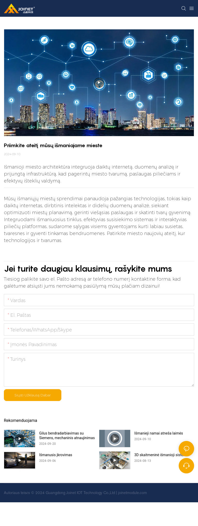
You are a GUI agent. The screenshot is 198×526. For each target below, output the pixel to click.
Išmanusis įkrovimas (55, 455)
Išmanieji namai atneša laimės (158, 433)
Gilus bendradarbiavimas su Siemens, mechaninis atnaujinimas (67, 435)
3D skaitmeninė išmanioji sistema (161, 455)
